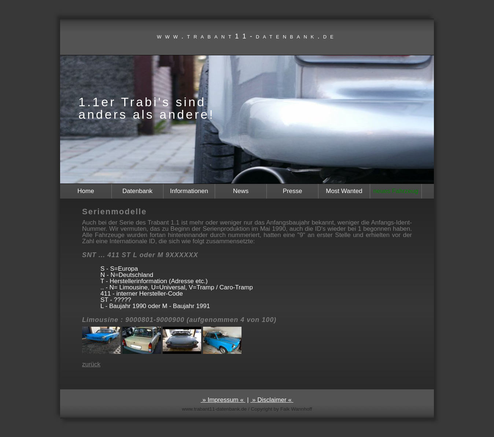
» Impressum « (223, 399)
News (241, 191)
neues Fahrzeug (396, 191)
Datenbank (137, 191)
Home (85, 191)
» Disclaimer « (271, 399)
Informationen (189, 191)
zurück (91, 364)
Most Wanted (344, 191)
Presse (292, 191)
